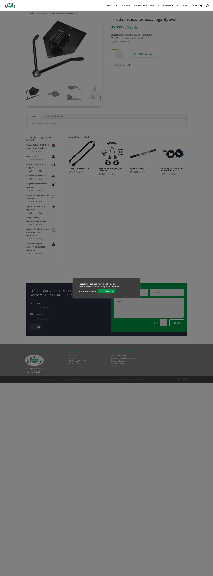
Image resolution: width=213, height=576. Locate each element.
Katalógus (125, 5)
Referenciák (182, 5)
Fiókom (194, 5)
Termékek (110, 5)
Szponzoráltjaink (165, 5)
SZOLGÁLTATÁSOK (140, 5)
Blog (152, 5)
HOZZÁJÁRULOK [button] (106, 291)
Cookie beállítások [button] (87, 291)
